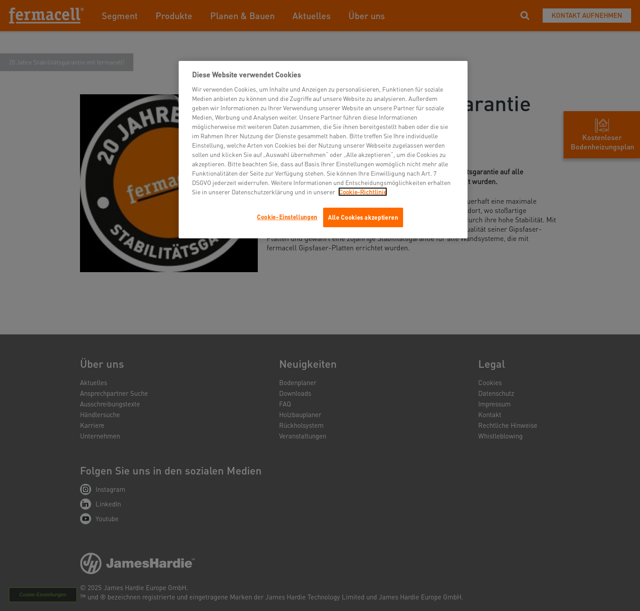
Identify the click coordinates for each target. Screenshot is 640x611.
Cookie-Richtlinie (363, 192)
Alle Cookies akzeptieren (363, 217)
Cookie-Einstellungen (287, 217)
